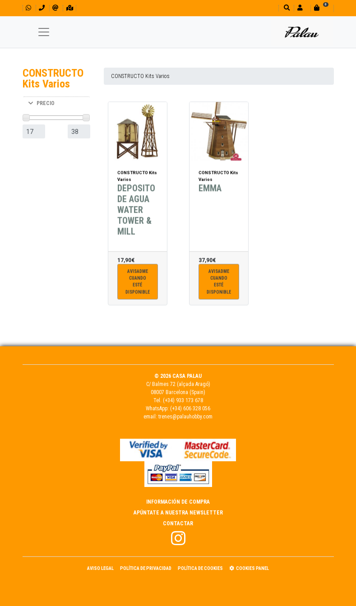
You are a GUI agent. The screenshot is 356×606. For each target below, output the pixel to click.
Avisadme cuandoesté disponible (137, 284)
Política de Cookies (200, 568)
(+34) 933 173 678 (183, 400)
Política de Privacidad (145, 568)
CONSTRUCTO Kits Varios (140, 76)
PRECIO (41, 103)
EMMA (210, 190)
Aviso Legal (100, 568)
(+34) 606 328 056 (190, 408)
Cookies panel (249, 568)
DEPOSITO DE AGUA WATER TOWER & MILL (136, 212)
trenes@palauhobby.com (185, 416)
